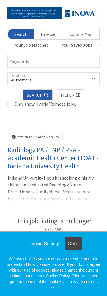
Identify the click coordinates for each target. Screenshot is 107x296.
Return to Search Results (35, 136)
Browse (48, 34)
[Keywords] (53, 61)
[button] (70, 94)
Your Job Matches (31, 45)
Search (20, 34)
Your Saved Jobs (77, 45)
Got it (73, 243)
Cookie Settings (44, 243)
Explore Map (80, 34)
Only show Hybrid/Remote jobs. (45, 104)
